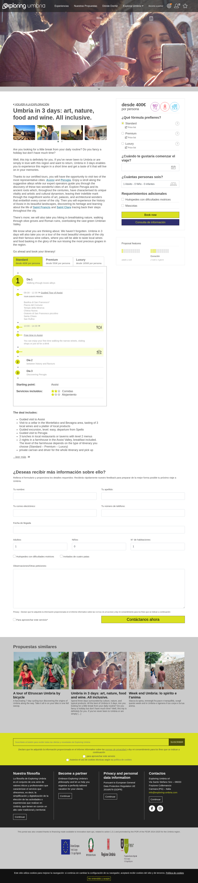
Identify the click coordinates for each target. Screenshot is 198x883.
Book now (150, 214)
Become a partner (156, 6)
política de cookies (123, 759)
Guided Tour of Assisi (52, 292)
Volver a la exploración (31, 104)
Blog (99, 18)
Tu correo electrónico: (24, 506)
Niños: (75, 539)
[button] (58, 141)
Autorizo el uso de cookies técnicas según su (101, 759)
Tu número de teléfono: (113, 506)
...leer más (19, 457)
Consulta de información (150, 222)
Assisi (50, 180)
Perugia (66, 180)
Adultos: (17, 539)
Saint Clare (64, 207)
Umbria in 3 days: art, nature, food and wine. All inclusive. (98, 695)
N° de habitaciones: (141, 539)
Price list (130, 127)
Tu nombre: (19, 489)
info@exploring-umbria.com (163, 792)
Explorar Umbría (132, 6)
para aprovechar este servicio (101, 756)
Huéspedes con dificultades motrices (148, 199)
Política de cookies (175, 873)
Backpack (151, 18)
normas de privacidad (104, 612)
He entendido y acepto (99, 878)
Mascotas (131, 205)
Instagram (160, 808)
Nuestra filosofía (26, 773)
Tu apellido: (107, 489)
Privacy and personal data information (121, 775)
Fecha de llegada (22, 523)
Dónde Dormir (110, 6)
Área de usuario (177, 5)
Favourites (185, 5)
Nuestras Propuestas (85, 6)
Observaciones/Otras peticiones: (30, 565)
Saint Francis (41, 207)
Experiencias (62, 6)
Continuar (20, 817)
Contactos (157, 773)
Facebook (152, 808)
